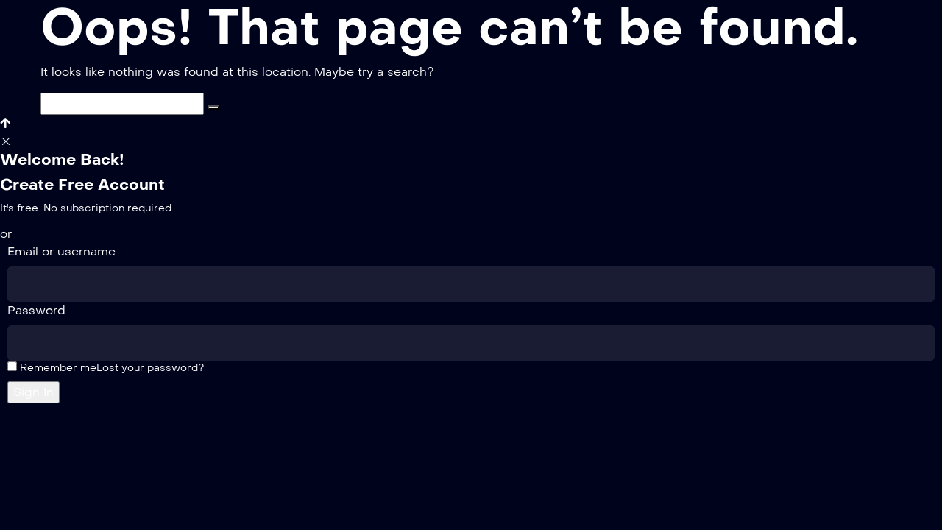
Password (36, 310)
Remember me (51, 367)
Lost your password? (150, 367)
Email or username (61, 251)
